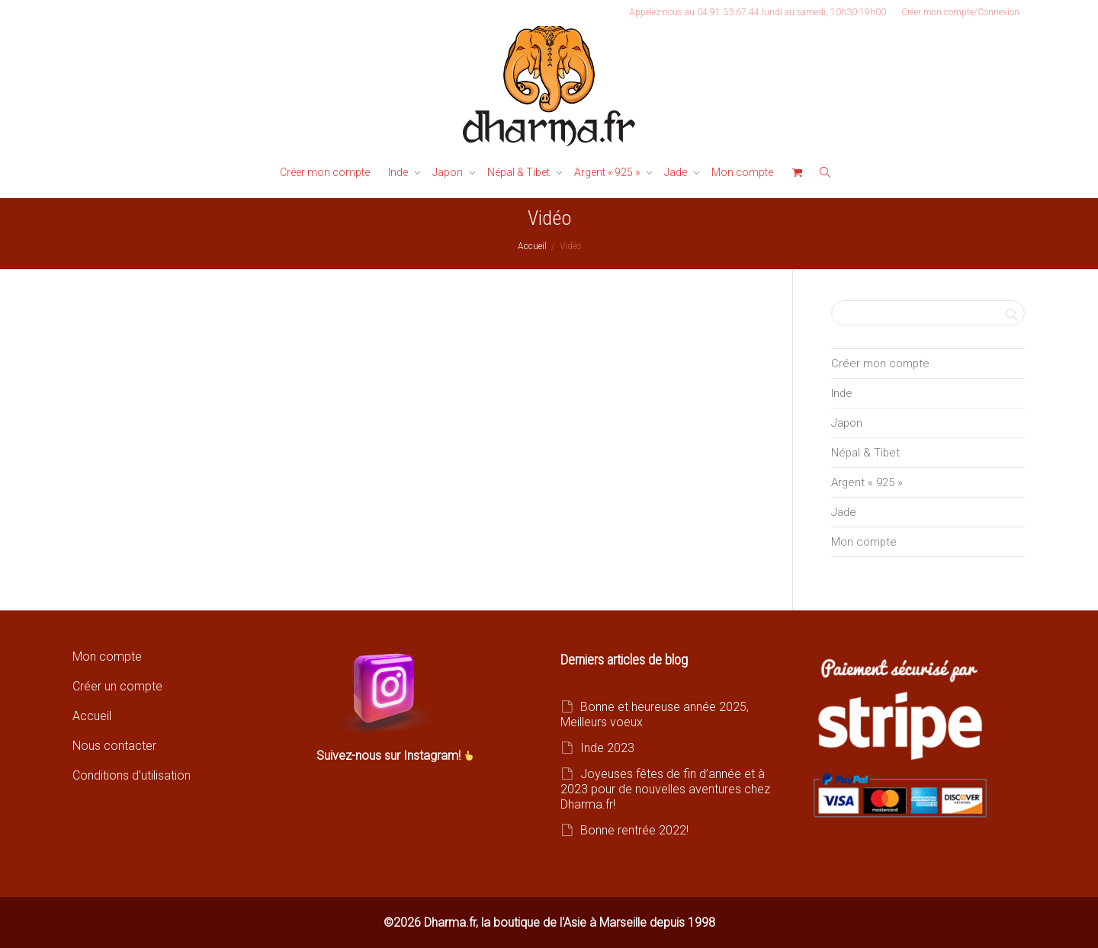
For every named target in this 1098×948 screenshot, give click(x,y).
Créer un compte (117, 686)
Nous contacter (114, 745)
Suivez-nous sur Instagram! (390, 755)
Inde (399, 172)
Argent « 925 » (608, 172)
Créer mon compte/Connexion (960, 12)
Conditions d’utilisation (131, 775)
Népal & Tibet (519, 172)
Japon (448, 172)
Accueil (91, 716)
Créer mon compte (325, 172)
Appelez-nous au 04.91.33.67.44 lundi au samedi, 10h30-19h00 (757, 12)
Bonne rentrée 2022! (634, 830)
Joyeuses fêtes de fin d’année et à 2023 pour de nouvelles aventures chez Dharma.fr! (665, 789)
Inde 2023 (607, 748)
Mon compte (742, 172)
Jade (676, 172)
